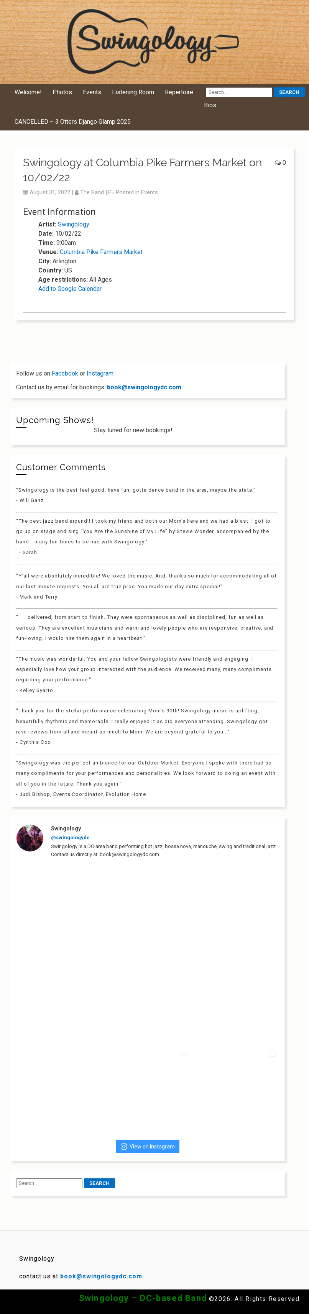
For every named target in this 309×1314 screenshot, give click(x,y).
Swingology (73, 224)
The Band (92, 192)
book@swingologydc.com (144, 387)
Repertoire (179, 92)
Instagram (100, 373)
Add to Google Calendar (70, 288)
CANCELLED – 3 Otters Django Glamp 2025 (73, 121)
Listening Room (133, 92)
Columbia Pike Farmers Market (101, 252)
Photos (62, 92)
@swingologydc (70, 837)
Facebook (65, 373)
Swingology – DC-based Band (143, 1298)
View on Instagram (147, 1146)
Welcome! (28, 92)
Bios (210, 105)
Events (92, 92)
